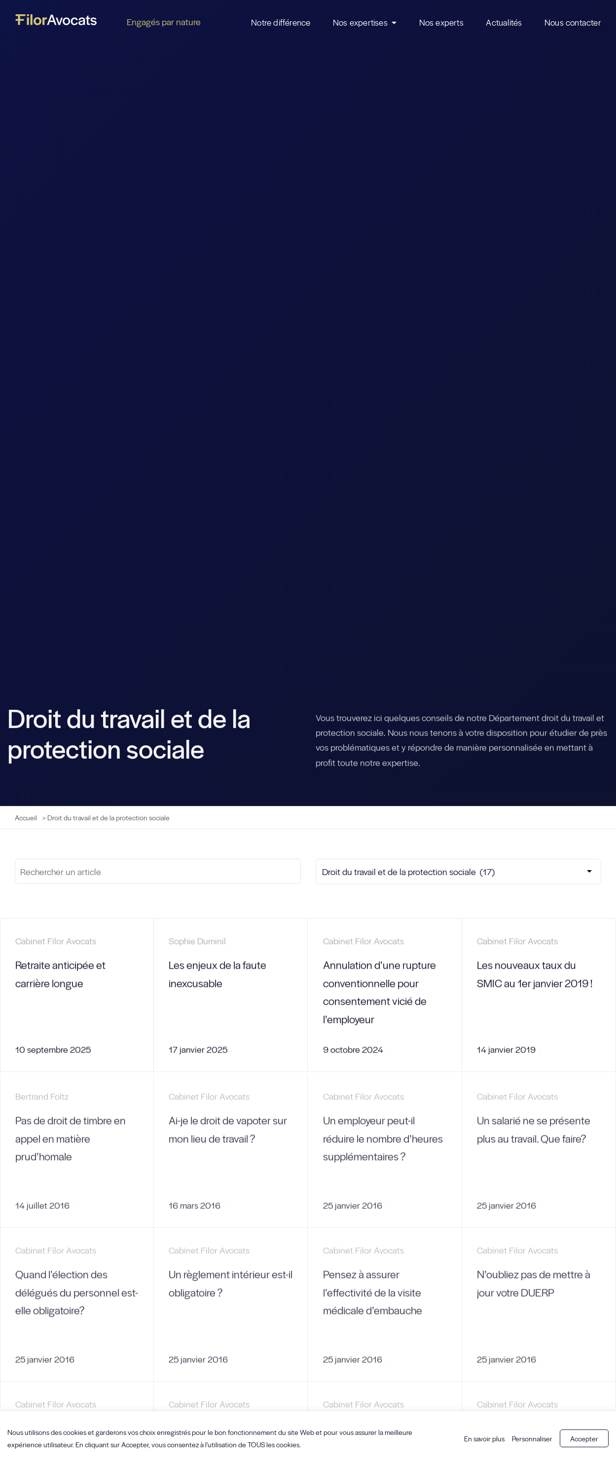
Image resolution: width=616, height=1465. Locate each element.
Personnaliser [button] (532, 1438)
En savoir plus (484, 1438)
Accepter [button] (584, 1438)
